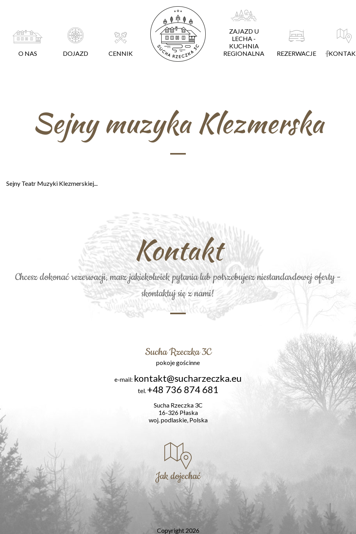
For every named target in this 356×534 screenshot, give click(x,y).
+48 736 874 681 (183, 389)
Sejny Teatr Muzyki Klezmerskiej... (52, 183)
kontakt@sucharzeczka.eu (188, 378)
